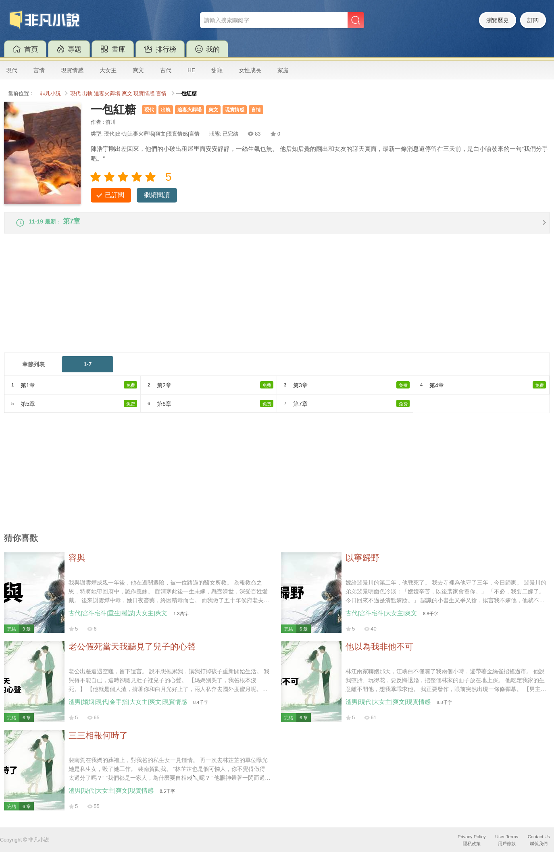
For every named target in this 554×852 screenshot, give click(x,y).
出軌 (87, 93)
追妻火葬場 (107, 93)
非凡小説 (50, 93)
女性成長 (250, 70)
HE (191, 70)
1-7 (87, 369)
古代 (165, 70)
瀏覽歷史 (497, 20)
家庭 (283, 70)
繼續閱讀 (157, 195)
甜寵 (217, 70)
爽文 (138, 70)
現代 (11, 70)
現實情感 (72, 70)
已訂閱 (114, 195)
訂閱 (533, 20)
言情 (39, 70)
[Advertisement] (246, 300)
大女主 (108, 70)
